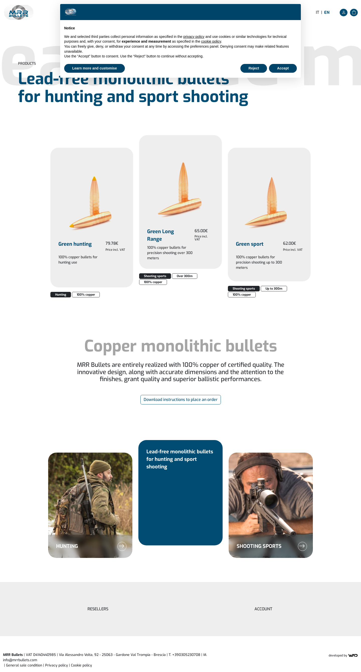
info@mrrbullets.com (20, 660)
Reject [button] (253, 68)
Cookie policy (81, 665)
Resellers (97, 609)
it (317, 12)
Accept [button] (283, 68)
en (326, 12)
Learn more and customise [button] (94, 68)
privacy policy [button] (193, 37)
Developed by (343, 655)
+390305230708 (186, 654)
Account (263, 609)
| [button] (80, 665)
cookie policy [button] (211, 41)
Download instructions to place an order (181, 399)
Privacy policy (56, 665)
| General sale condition (23, 665)
